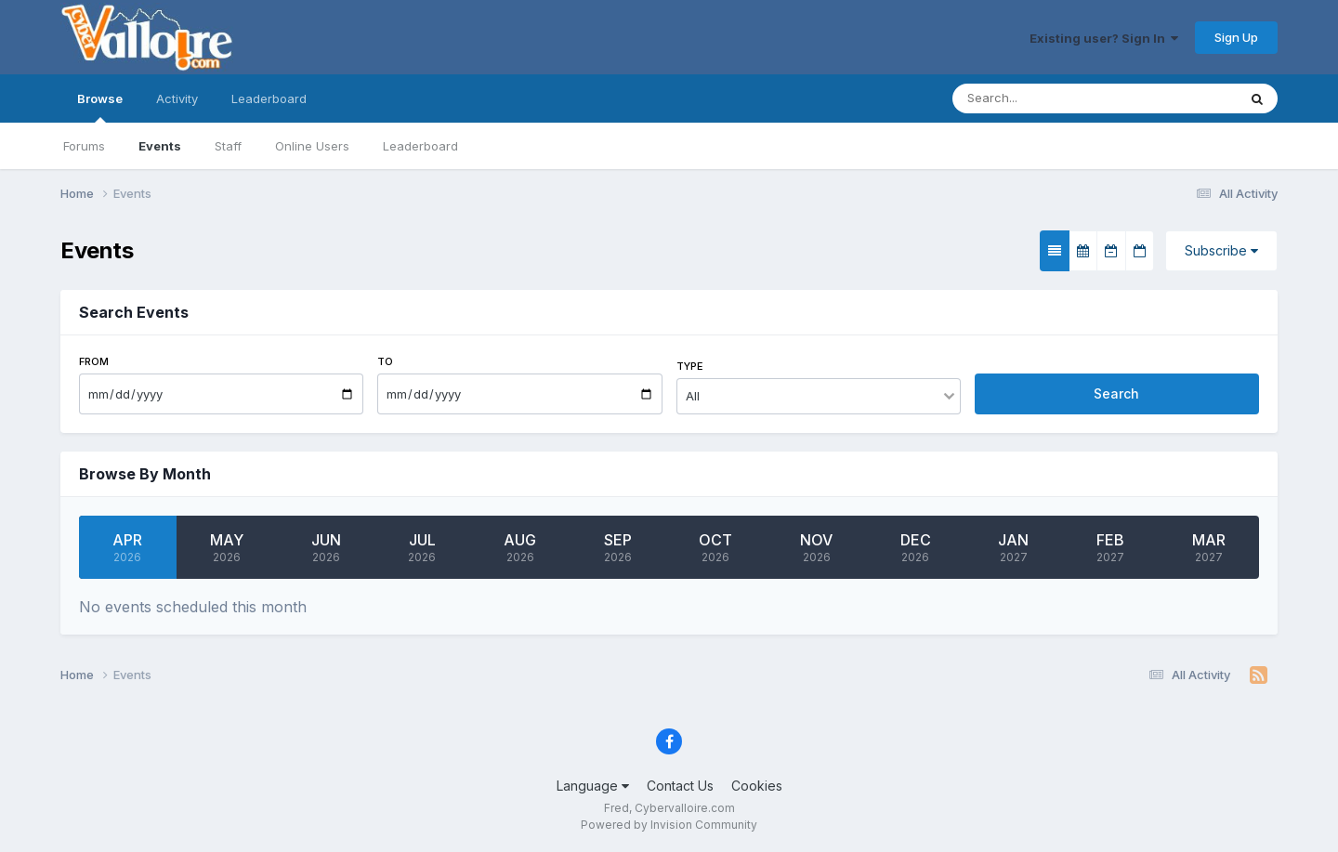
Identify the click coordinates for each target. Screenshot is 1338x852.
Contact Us (680, 785)
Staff (228, 145)
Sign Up (1236, 37)
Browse (100, 107)
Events (159, 145)
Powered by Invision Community (669, 825)
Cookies (756, 785)
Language (593, 785)
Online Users (312, 145)
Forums (84, 145)
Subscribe (1221, 250)
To (385, 361)
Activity (177, 98)
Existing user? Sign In (1104, 38)
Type (689, 366)
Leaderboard (420, 145)
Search (1116, 393)
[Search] (1057, 98)
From (94, 361)
